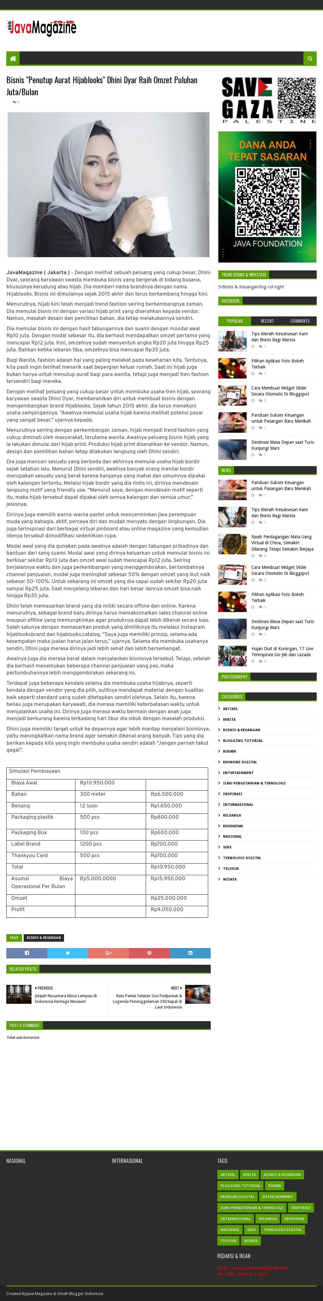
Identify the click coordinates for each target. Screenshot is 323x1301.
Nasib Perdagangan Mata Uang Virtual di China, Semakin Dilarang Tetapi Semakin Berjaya (282, 543)
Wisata (230, 879)
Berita (229, 720)
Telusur (231, 869)
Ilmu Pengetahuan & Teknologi (254, 783)
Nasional (232, 837)
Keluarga (232, 815)
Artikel (230, 709)
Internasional (238, 805)
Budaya (229, 751)
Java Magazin (38, 1293)
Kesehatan (233, 826)
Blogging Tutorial (243, 741)
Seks (227, 847)
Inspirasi (233, 794)
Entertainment (238, 773)
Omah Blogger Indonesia (80, 1293)
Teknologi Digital (242, 858)
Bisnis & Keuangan (44, 938)
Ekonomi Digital (240, 762)
